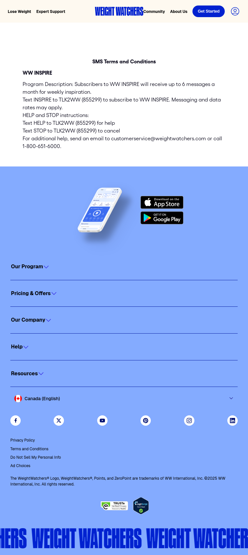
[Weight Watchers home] (119, 11)
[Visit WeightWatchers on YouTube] (102, 420)
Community (154, 11)
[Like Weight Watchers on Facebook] (15, 420)
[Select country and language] (124, 398)
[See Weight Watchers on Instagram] (189, 420)
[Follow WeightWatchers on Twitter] (59, 420)
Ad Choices (20, 465)
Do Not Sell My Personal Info (35, 457)
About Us (179, 11)
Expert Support (50, 11)
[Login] (208, 11)
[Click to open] (124, 267)
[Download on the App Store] (161, 202)
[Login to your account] (235, 11)
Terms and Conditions (29, 449)
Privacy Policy (22, 440)
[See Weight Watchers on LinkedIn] (232, 420)
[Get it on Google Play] (161, 217)
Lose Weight (19, 11)
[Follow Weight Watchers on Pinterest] (145, 420)
